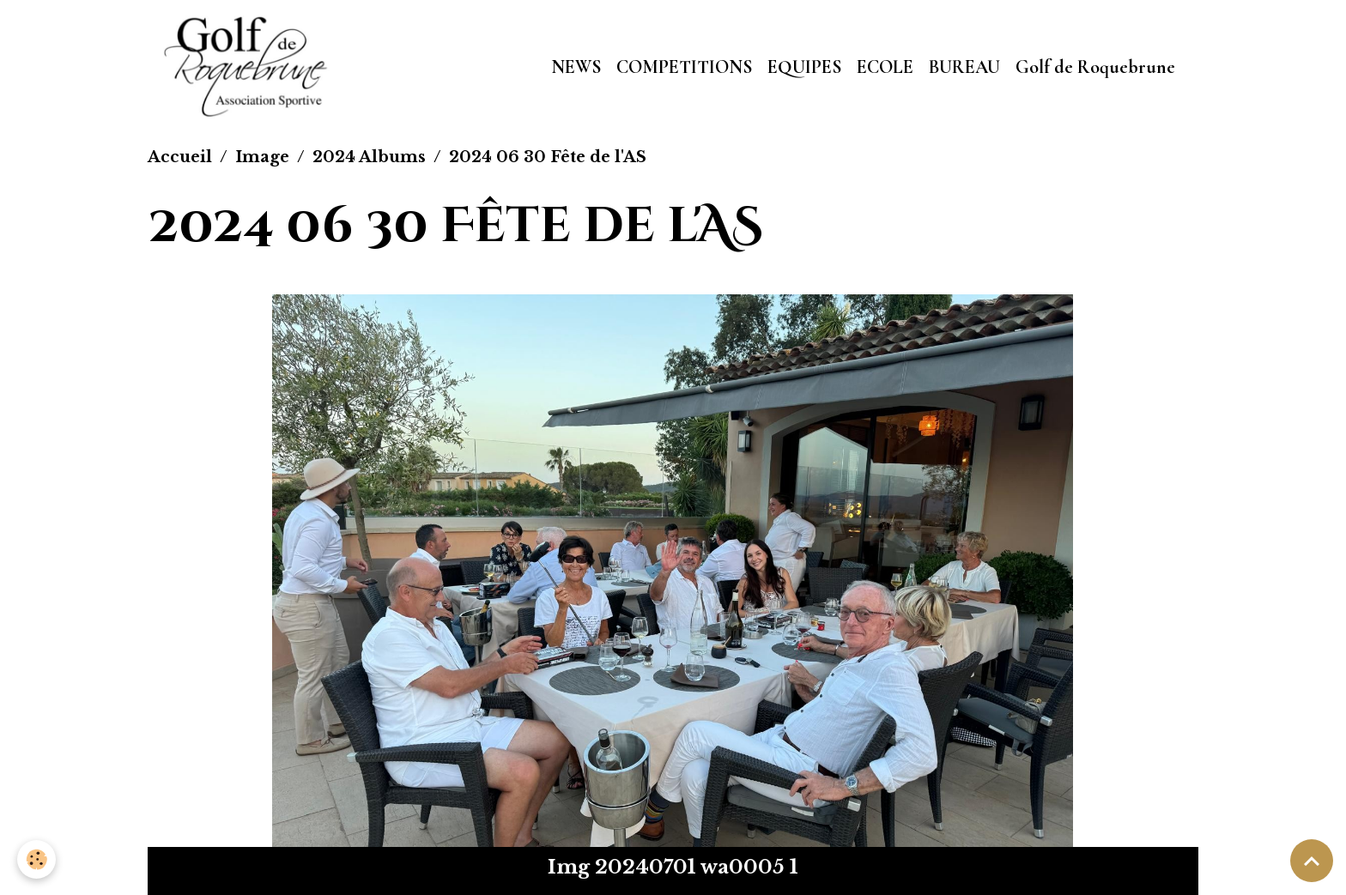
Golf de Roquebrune (1095, 67)
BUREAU (964, 67)
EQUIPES (804, 67)
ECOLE (885, 67)
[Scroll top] (1311, 860)
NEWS (576, 67)
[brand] (250, 66)
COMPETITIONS (684, 67)
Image (262, 157)
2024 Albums (369, 157)
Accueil (180, 157)
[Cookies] (36, 859)
